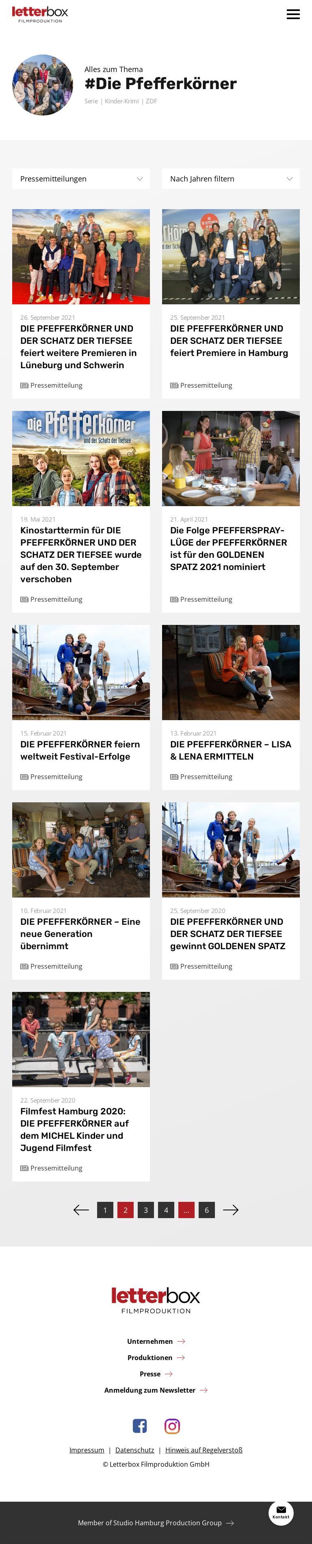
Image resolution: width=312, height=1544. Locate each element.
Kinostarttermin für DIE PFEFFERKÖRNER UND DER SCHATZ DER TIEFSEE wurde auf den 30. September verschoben (81, 555)
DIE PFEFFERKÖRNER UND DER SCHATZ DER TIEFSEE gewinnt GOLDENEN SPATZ (228, 934)
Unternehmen (150, 1341)
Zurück (81, 1210)
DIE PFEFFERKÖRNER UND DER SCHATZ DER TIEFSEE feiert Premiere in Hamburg (229, 340)
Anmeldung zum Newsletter (149, 1390)
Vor (230, 1210)
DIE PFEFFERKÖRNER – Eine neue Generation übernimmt (80, 934)
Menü (293, 14)
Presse (150, 1373)
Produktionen (150, 1357)
